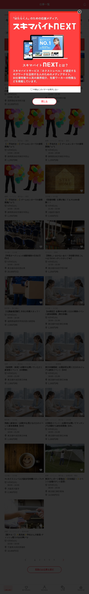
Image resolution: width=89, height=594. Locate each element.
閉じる (44, 101)
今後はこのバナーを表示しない (45, 89)
